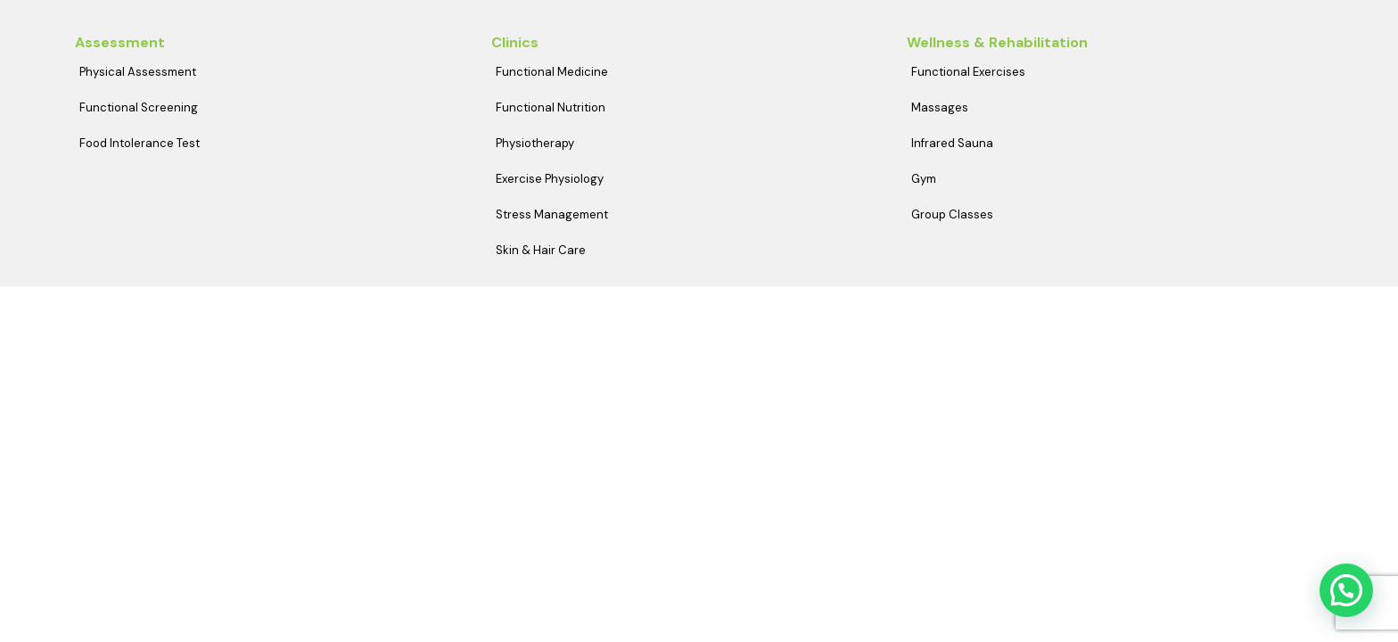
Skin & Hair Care (541, 250)
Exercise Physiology (550, 178)
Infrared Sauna (952, 143)
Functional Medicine (552, 71)
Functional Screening (138, 107)
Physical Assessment (137, 71)
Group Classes (952, 214)
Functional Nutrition (550, 107)
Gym (923, 178)
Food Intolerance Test (139, 143)
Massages (939, 107)
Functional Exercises (968, 71)
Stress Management (552, 214)
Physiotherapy (535, 143)
